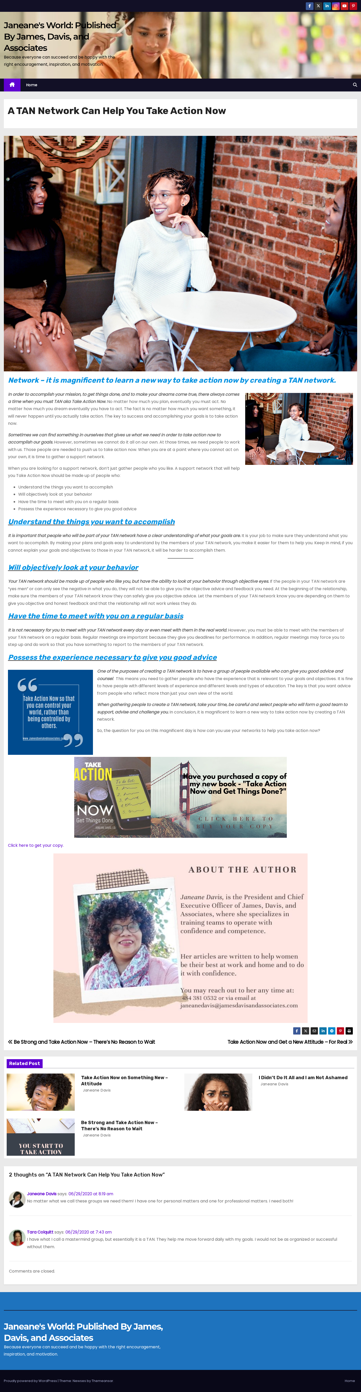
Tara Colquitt (40, 1232)
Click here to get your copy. (36, 845)
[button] (355, 85)
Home (31, 85)
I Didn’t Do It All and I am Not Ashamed (303, 1077)
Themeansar (102, 1380)
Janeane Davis (96, 1090)
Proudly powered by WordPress (31, 1380)
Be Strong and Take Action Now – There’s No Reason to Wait (81, 1042)
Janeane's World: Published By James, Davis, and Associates (60, 36)
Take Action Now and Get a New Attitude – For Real (290, 1042)
